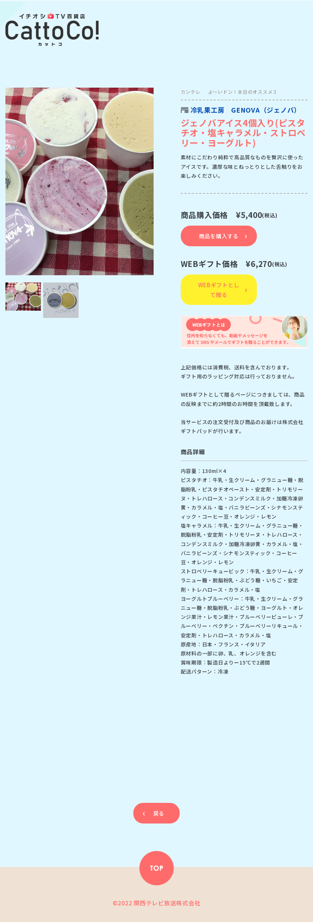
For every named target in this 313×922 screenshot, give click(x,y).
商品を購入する (219, 236)
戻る (158, 813)
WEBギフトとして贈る (218, 289)
